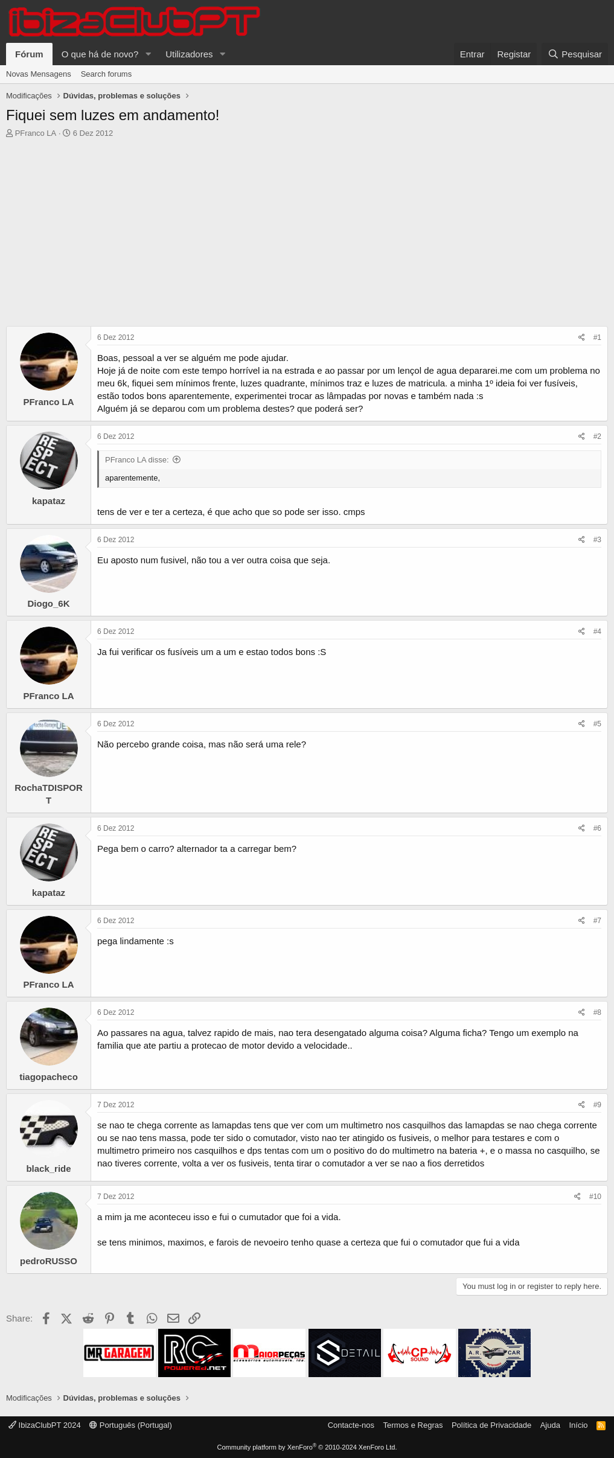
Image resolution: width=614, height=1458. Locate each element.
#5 (597, 724)
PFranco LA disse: (137, 459)
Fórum (29, 54)
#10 (595, 1196)
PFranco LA (36, 133)
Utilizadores (189, 54)
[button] (147, 54)
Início (578, 1425)
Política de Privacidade (491, 1425)
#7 (597, 920)
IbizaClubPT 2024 (44, 1425)
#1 (597, 337)
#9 (597, 1105)
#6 (597, 828)
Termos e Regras (413, 1425)
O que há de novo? (100, 54)
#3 (597, 540)
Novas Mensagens (38, 73)
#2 (597, 436)
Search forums (106, 73)
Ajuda (550, 1425)
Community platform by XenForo (307, 1447)
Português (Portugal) (130, 1425)
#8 (597, 1012)
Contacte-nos (351, 1425)
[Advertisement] (307, 235)
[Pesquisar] (575, 54)
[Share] (581, 338)
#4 (597, 631)
